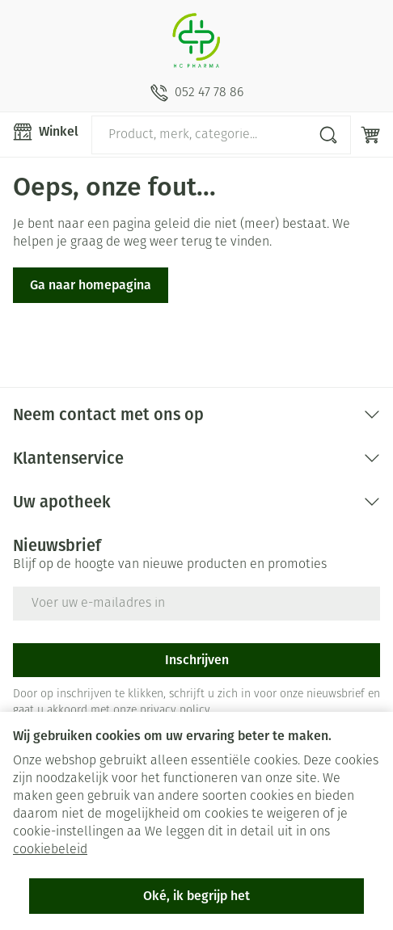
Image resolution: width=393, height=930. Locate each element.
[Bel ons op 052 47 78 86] (196, 93)
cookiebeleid (50, 850)
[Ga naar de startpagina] (196, 42)
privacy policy (174, 711)
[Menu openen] (45, 131)
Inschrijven (197, 659)
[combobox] (221, 135)
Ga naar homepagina (90, 284)
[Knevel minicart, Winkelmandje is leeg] (370, 135)
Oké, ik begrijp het (196, 895)
